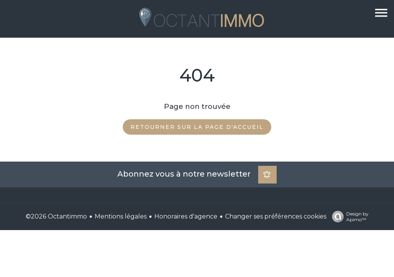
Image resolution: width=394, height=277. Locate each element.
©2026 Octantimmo (56, 216)
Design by (348, 216)
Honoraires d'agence (185, 216)
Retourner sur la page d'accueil (197, 126)
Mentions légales (121, 216)
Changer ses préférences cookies (275, 216)
